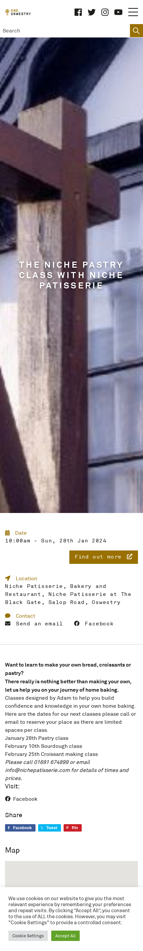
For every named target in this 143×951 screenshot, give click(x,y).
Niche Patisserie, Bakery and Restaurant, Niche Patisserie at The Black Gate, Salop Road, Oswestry (68, 594)
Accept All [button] (65, 936)
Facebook (94, 624)
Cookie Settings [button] (28, 936)
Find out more (104, 557)
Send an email (34, 624)
